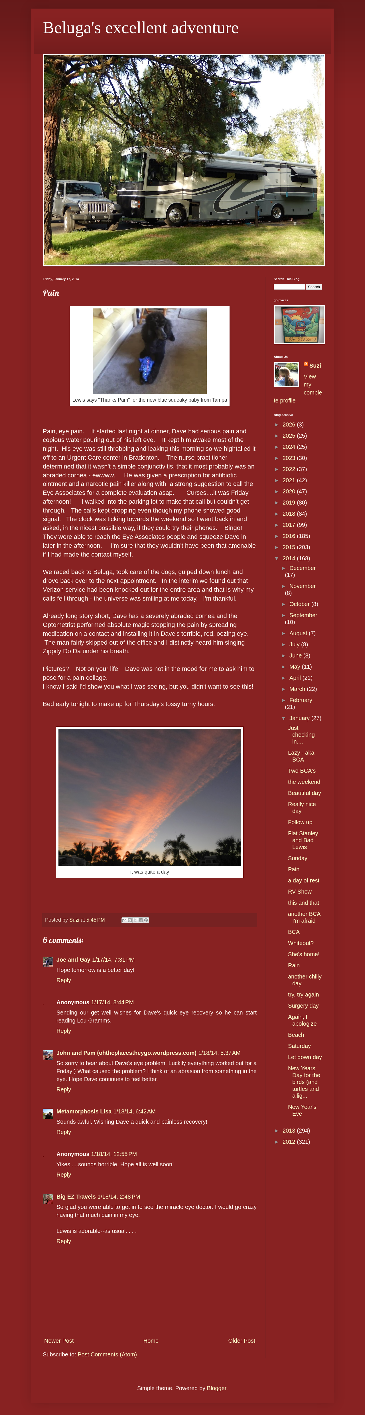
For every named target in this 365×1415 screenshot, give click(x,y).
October (300, 604)
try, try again (303, 994)
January (300, 718)
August (299, 633)
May (295, 666)
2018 (290, 514)
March (298, 689)
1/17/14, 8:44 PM (112, 1002)
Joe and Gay (73, 959)
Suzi (315, 365)
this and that (303, 903)
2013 (290, 1130)
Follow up (300, 822)
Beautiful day (304, 793)
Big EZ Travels (76, 1196)
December (302, 568)
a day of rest (303, 880)
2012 (290, 1142)
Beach (296, 1035)
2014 (290, 558)
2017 (290, 525)
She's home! (304, 954)
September (303, 615)
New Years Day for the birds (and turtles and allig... (304, 1082)
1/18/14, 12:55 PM (114, 1154)
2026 (290, 424)
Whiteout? (301, 943)
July (295, 644)
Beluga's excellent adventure (141, 27)
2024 (290, 447)
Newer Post (59, 1341)
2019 (290, 502)
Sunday (297, 858)
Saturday (299, 1046)
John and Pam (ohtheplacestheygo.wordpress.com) (126, 1053)
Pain (293, 869)
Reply (63, 980)
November (302, 586)
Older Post (241, 1341)
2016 (290, 536)
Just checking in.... (301, 735)
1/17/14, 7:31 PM (113, 959)
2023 (290, 458)
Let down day (305, 1057)
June (296, 655)
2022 (290, 469)
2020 (290, 491)
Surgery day (303, 1006)
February (300, 700)
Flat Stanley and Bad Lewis (303, 840)
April (296, 678)
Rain (294, 965)
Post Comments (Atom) (107, 1354)
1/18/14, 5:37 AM (219, 1053)
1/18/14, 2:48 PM (119, 1196)
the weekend (304, 782)
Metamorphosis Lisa (83, 1111)
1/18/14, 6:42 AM (134, 1111)
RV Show (300, 891)
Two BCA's (302, 771)
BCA (294, 932)
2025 (290, 436)
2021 (290, 480)
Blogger (216, 1388)
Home (151, 1341)
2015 (290, 547)
